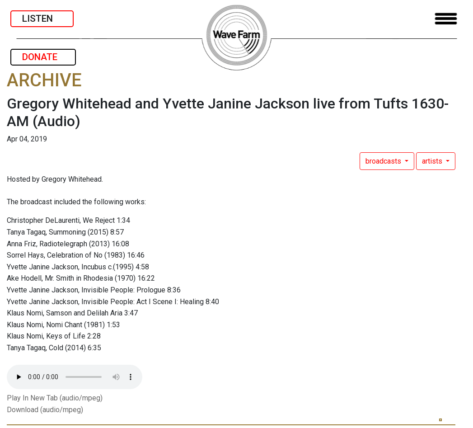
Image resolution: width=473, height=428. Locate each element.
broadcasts (384, 161)
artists (433, 161)
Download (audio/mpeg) (45, 409)
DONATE (43, 57)
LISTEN (42, 18)
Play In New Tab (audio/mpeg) (55, 398)
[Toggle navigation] (446, 19)
